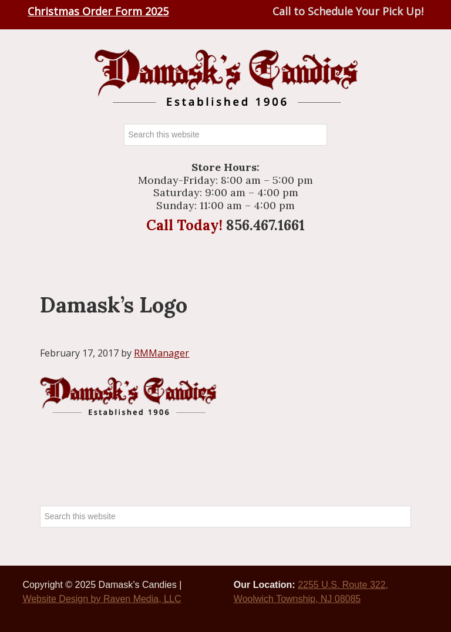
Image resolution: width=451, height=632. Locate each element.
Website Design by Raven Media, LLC (101, 599)
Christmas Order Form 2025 (98, 11)
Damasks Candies (225, 78)
